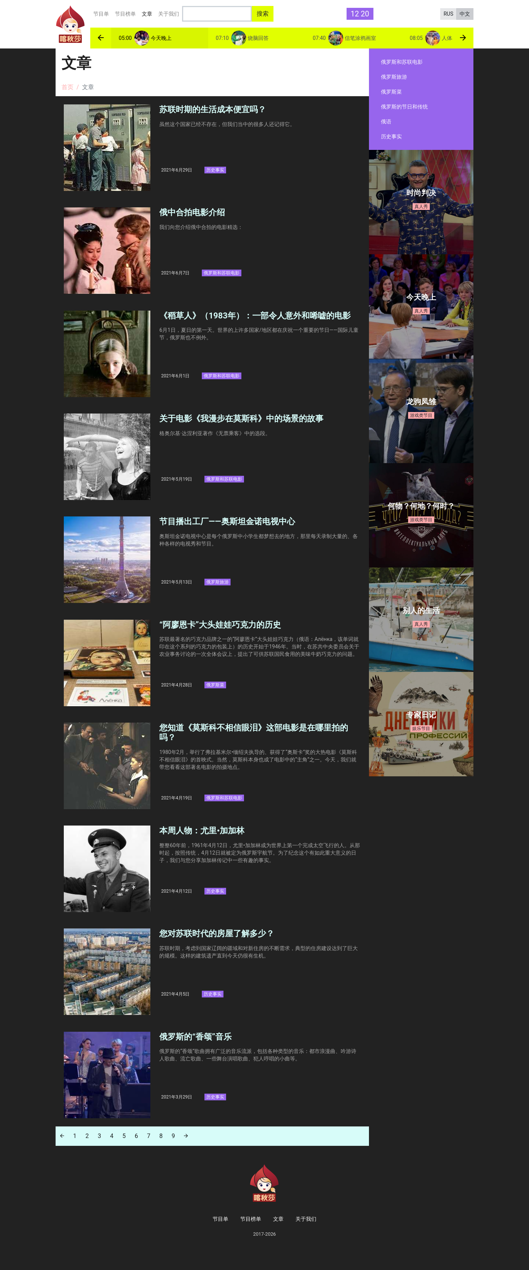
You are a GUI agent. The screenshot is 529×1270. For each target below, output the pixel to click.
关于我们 (168, 14)
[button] (100, 38)
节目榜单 (125, 14)
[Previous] (62, 1150)
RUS (448, 14)
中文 (465, 14)
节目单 (101, 14)
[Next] (185, 1150)
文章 (148, 13)
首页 (67, 87)
